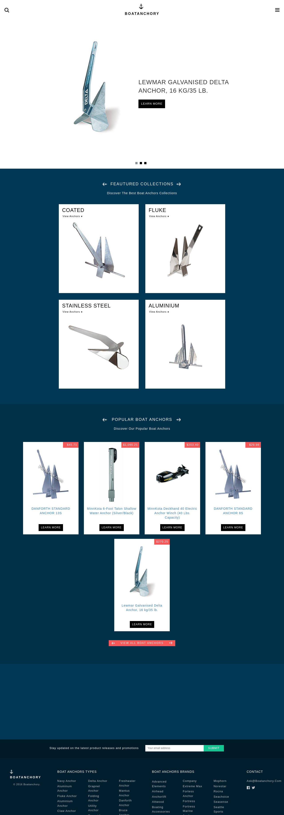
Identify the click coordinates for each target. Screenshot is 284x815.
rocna (218, 791)
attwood (158, 801)
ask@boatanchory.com (264, 781)
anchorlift (159, 796)
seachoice (221, 796)
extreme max (192, 786)
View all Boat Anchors (142, 643)
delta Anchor (97, 781)
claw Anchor (66, 811)
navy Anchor (66, 781)
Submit (213, 748)
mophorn (220, 781)
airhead (158, 791)
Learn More (151, 103)
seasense (221, 801)
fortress (189, 801)
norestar (220, 786)
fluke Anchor (67, 796)
